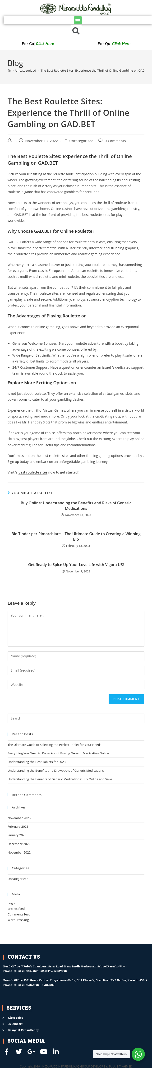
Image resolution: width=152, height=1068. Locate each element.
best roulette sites (32, 472)
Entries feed (16, 908)
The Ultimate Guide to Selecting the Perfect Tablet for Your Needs (54, 745)
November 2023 (19, 818)
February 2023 (18, 826)
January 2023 (17, 835)
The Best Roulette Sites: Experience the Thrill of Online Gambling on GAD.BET (96, 70)
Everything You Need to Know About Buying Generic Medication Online (58, 753)
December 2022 (19, 844)
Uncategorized (81, 141)
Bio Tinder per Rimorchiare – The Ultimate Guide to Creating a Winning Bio (75, 536)
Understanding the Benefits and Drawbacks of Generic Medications (56, 770)
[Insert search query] (76, 718)
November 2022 (19, 852)
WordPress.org (18, 920)
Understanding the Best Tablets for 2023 (37, 762)
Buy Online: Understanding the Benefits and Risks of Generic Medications (76, 505)
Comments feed (19, 914)
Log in (12, 903)
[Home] (9, 70)
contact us (24, 956)
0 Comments (115, 141)
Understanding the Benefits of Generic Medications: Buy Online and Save (60, 779)
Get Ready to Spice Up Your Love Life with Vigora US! (76, 564)
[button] (78, 20)
